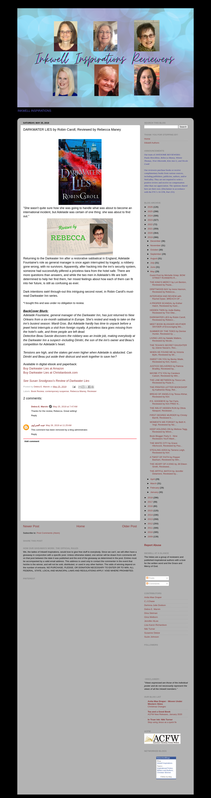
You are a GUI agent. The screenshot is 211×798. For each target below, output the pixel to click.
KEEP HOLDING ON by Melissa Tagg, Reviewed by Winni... (169, 430)
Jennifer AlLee (151, 621)
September (156, 254)
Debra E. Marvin (39, 406)
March (153, 483)
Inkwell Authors (151, 143)
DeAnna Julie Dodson (155, 605)
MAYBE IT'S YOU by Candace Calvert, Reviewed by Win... (165, 374)
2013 (150, 519)
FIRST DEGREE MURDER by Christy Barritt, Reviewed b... (168, 416)
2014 (150, 515)
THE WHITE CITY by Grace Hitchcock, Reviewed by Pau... (166, 444)
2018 (150, 497)
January (154, 492)
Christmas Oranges (157, 706)
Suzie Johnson (151, 637)
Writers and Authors (165, 770)
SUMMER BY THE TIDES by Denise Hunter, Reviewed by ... (168, 332)
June (153, 267)
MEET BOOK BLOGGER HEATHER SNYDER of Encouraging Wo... (168, 325)
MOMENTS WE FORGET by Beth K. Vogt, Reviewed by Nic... (168, 423)
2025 (150, 211)
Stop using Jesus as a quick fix (162, 722)
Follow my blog (166, 777)
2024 (150, 215)
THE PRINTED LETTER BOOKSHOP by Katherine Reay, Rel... (168, 388)
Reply (34, 415)
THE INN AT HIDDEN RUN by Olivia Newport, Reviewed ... (168, 409)
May (152, 271)
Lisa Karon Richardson (155, 625)
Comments (153, 583)
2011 (150, 528)
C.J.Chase (149, 601)
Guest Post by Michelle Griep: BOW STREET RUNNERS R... (167, 276)
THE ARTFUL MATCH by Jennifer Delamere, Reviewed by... (166, 472)
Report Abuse (152, 545)
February (155, 487)
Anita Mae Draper (153, 597)
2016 (150, 506)
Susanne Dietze (152, 633)
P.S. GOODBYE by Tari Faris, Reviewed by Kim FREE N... (165, 402)
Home (80, 526)
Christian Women (164, 772)
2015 (150, 510)
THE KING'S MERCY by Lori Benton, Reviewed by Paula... (168, 283)
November (155, 245)
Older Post (129, 526)
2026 (150, 207)
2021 (150, 228)
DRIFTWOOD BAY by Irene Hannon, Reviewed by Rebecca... (168, 290)
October (154, 250)
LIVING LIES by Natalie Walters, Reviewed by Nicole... (166, 339)
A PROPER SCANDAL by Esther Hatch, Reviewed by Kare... (166, 304)
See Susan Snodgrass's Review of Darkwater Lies (56, 380)
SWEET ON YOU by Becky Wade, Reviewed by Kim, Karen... (167, 360)
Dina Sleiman (150, 613)
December (155, 241)
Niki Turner (149, 629)
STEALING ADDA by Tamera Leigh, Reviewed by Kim (167, 451)
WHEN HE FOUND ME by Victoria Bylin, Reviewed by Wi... (167, 353)
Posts (150, 578)
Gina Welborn (151, 617)
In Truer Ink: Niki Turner (160, 719)
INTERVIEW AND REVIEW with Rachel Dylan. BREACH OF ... (166, 297)
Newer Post (31, 526)
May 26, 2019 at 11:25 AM (59, 425)
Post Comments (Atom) (48, 533)
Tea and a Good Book (159, 711)
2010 (150, 532)
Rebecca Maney (78, 391)
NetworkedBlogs (163, 758)
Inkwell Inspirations (164, 763)
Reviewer (92, 391)
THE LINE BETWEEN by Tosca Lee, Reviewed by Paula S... (168, 381)
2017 (150, 502)
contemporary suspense (57, 391)
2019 (150, 237)
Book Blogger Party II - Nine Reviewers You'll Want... (163, 437)
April (152, 479)
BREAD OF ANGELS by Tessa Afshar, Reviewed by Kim (169, 395)
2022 (150, 224)
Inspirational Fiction (165, 768)
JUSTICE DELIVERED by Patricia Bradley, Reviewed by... (166, 367)
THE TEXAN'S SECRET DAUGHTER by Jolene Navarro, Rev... (168, 346)
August (154, 258)
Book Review (37, 391)
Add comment (31, 441)
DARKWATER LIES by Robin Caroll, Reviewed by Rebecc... (168, 318)
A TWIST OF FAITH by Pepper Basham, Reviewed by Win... (165, 458)
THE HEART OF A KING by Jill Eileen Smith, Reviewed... (168, 465)
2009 (150, 536)
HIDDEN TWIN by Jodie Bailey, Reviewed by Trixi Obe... (165, 311)
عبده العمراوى (38, 425)
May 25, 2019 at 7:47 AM (65, 406)
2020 (150, 233)
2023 (150, 220)
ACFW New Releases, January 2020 (165, 714)
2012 (150, 523)
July (152, 263)
